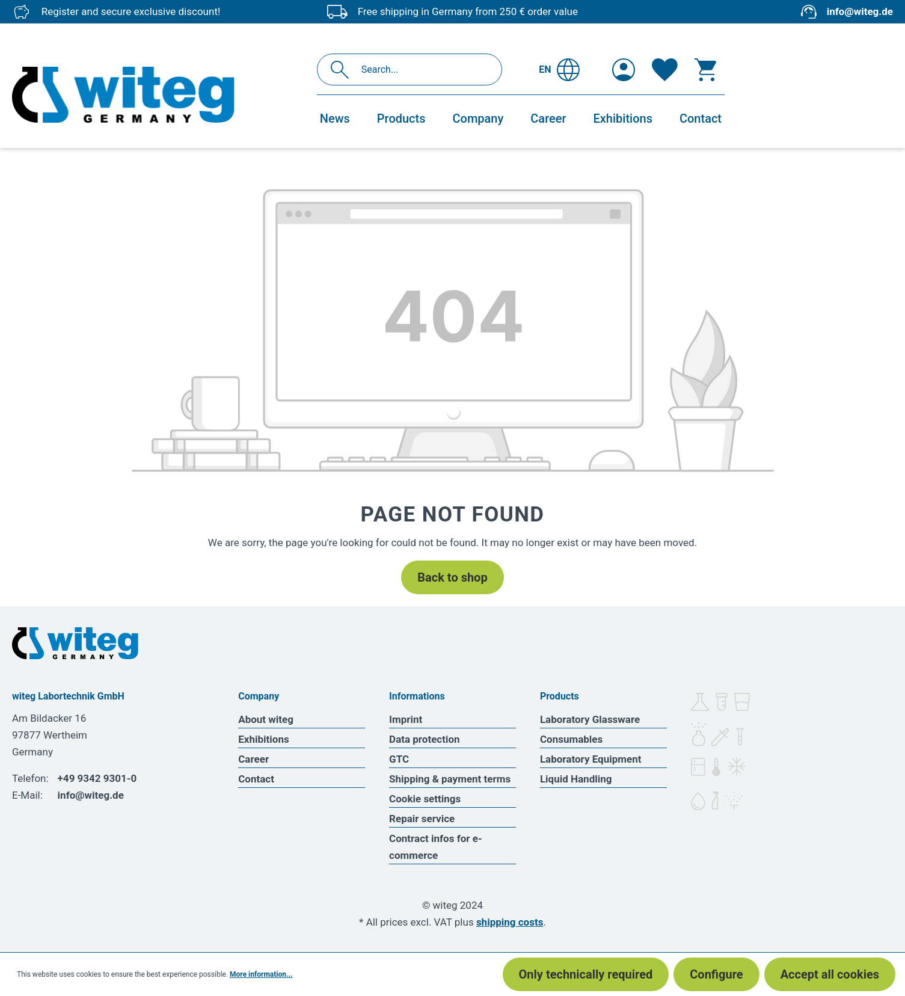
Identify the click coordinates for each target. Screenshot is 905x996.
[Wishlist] (664, 70)
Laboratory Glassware (590, 719)
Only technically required (586, 974)
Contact (256, 779)
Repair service (422, 819)
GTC (399, 759)
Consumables (571, 739)
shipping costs (510, 922)
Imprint (405, 719)
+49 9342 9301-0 (97, 778)
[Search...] (422, 69)
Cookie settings (425, 799)
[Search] (343, 69)
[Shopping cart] (705, 70)
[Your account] (623, 70)
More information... (261, 974)
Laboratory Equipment (591, 759)
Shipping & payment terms (450, 779)
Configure (716, 974)
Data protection (424, 739)
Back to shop (452, 577)
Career (253, 759)
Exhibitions (263, 739)
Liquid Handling (576, 779)
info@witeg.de (860, 11)
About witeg (265, 719)
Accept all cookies (830, 974)
